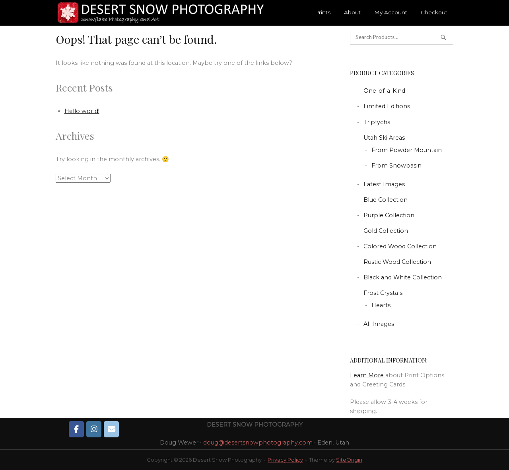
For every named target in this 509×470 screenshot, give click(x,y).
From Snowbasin (396, 165)
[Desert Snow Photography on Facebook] (76, 429)
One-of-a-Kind (384, 90)
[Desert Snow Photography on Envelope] (111, 429)
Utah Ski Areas (384, 137)
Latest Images (384, 184)
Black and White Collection (402, 277)
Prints (322, 12)
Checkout (434, 12)
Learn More (367, 375)
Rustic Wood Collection (397, 261)
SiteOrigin (349, 459)
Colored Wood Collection (400, 246)
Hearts (380, 305)
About (352, 12)
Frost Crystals (382, 292)
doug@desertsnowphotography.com (258, 442)
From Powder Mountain (406, 150)
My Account (390, 12)
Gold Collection (385, 230)
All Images (378, 324)
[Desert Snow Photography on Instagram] (93, 429)
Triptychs (376, 122)
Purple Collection (388, 215)
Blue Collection (385, 199)
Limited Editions (386, 106)
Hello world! (81, 111)
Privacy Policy (285, 459)
